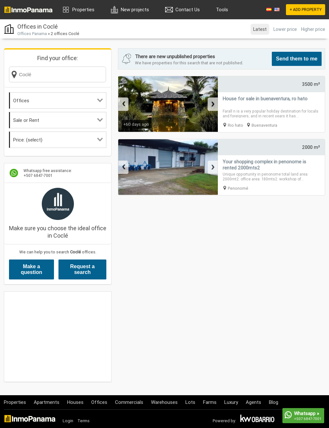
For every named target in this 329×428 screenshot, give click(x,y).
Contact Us (187, 9)
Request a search (82, 269)
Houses (75, 402)
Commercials (129, 402)
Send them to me (296, 58)
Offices (58, 100)
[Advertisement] (57, 336)
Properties (83, 9)
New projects (135, 9)
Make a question (31, 269)
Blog (273, 402)
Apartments (46, 402)
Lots (190, 402)
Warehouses (164, 402)
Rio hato (235, 125)
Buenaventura (264, 125)
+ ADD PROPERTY (305, 9)
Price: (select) (58, 140)
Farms (210, 402)
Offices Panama (32, 33)
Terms (83, 420)
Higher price (313, 29)
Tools (222, 9)
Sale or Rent (58, 120)
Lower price (285, 29)
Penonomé (238, 188)
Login (68, 420)
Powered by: (224, 420)
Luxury (231, 402)
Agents (253, 402)
